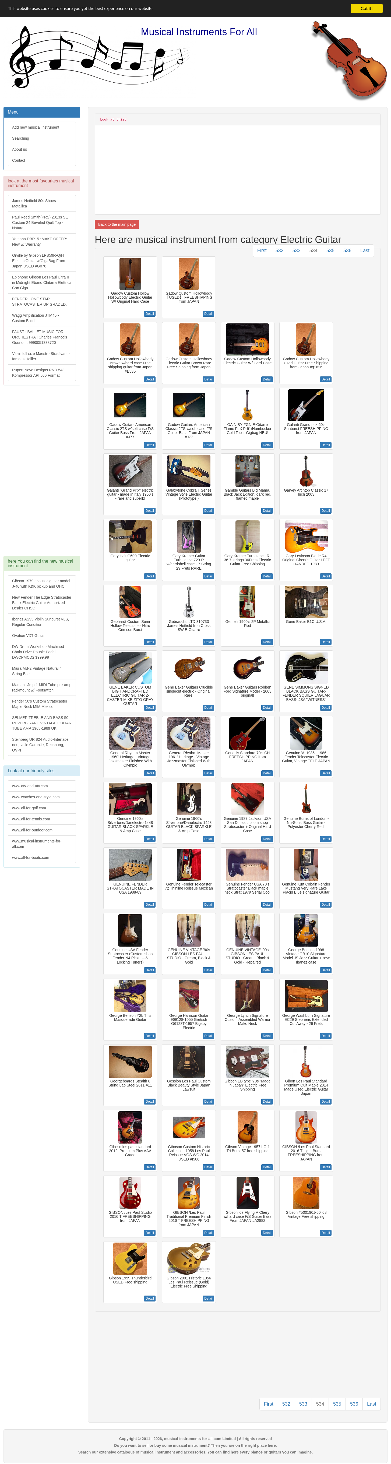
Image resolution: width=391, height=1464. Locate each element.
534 (313, 250)
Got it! (367, 8)
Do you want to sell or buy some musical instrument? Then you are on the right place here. (195, 1445)
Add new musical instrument (35, 127)
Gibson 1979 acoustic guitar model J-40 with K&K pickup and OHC (41, 583)
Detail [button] (150, 314)
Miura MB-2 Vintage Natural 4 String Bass (37, 671)
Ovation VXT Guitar (28, 635)
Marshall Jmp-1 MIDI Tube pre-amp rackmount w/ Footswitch (41, 687)
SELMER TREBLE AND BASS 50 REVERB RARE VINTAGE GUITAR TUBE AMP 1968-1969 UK (41, 723)
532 (280, 250)
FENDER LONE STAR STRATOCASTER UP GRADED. (39, 301)
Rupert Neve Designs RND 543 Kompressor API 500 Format (38, 373)
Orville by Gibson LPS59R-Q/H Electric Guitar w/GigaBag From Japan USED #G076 (38, 260)
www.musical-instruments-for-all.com (37, 844)
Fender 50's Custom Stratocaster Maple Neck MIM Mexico (39, 704)
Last (364, 250)
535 (330, 250)
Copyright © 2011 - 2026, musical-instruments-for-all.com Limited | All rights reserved (195, 1439)
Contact (18, 160)
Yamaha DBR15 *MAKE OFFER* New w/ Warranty (40, 241)
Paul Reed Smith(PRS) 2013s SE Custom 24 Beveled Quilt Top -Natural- (40, 222)
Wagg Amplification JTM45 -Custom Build (35, 318)
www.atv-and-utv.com (30, 786)
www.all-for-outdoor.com (32, 830)
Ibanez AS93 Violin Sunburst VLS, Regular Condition (40, 622)
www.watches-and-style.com (36, 797)
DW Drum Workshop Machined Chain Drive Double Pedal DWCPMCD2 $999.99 (38, 651)
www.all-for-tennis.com (31, 819)
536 (347, 250)
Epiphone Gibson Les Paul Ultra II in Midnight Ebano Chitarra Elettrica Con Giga (41, 282)
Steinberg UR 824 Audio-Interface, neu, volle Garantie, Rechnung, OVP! (40, 744)
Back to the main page (117, 224)
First (262, 250)
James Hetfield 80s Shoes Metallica (34, 203)
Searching (20, 138)
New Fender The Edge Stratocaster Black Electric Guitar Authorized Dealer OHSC (41, 602)
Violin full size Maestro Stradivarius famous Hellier (41, 356)
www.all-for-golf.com (29, 808)
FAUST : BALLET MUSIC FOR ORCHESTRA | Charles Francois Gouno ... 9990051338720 (39, 337)
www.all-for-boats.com (30, 857)
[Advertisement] (41, 473)
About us (19, 149)
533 (297, 250)
